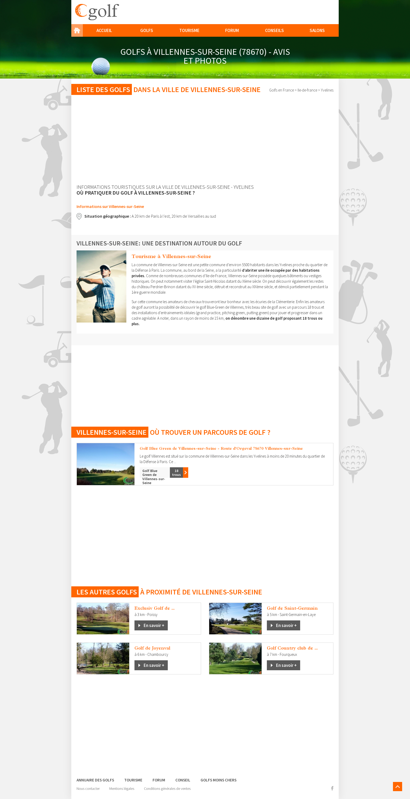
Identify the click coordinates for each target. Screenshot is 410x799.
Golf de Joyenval (152, 648)
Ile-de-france (307, 90)
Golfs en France (281, 90)
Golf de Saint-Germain (292, 608)
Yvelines (327, 90)
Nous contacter (88, 788)
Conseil (182, 779)
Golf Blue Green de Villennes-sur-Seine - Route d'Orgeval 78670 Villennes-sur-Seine (221, 448)
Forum (232, 30)
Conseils (274, 30)
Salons (317, 30)
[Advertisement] (205, 139)
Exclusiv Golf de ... (154, 608)
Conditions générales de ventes (167, 788)
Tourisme (189, 30)
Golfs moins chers (218, 779)
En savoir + (154, 625)
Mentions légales (121, 788)
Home (77, 30)
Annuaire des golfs (95, 779)
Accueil (104, 30)
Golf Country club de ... (292, 648)
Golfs (146, 30)
